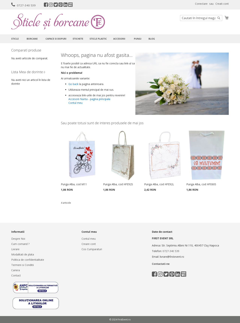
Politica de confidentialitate (27, 259)
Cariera (15, 270)
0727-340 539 (26, 5)
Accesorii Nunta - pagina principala (89, 99)
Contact (16, 275)
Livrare (15, 249)
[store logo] (58, 22)
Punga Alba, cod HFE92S (118, 184)
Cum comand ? (20, 244)
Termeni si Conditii (22, 265)
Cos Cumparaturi (92, 249)
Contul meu (75, 103)
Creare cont (89, 244)
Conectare (201, 3)
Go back (73, 84)
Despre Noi (18, 238)
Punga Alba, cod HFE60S (201, 184)
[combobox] (201, 18)
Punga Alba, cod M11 (74, 184)
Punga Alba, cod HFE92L (159, 184)
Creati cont (222, 3)
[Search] (218, 18)
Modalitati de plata (22, 254)
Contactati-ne (161, 264)
